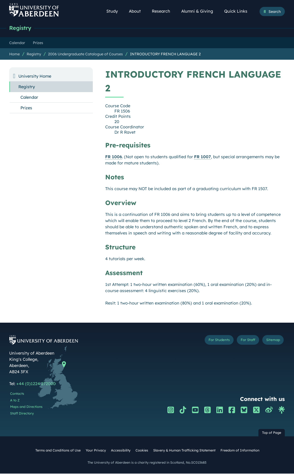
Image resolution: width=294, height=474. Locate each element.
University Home (34, 76)
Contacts (17, 394)
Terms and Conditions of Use (58, 450)
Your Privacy (96, 450)
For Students (207, 341)
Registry (21, 28)
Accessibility (120, 450)
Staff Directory (22, 414)
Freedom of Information (239, 450)
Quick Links (238, 11)
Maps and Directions (26, 407)
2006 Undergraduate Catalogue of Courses (85, 54)
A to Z (15, 401)
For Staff (241, 341)
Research (163, 11)
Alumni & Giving (199, 11)
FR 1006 (113, 157)
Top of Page (271, 433)
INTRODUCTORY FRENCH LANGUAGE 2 (165, 54)
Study (114, 11)
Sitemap (271, 341)
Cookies (142, 450)
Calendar (29, 97)
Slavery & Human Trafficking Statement (184, 450)
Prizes (26, 108)
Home (14, 54)
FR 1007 (202, 157)
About (137, 11)
